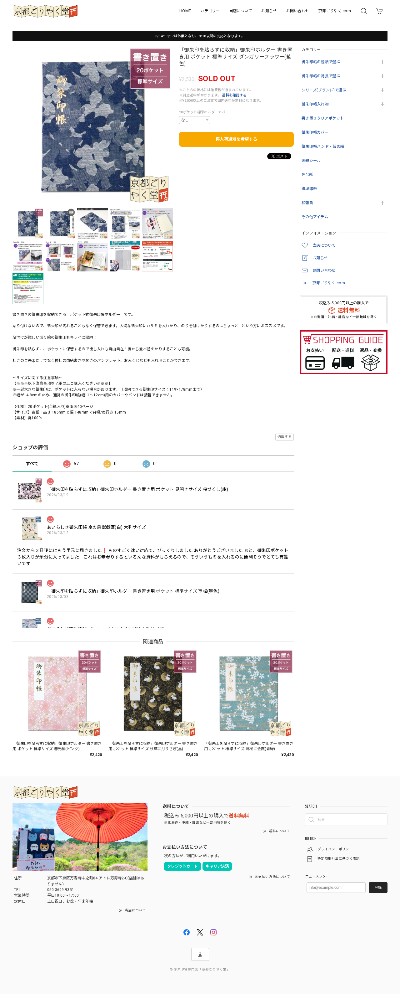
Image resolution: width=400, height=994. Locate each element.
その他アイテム (315, 217)
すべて (32, 463)
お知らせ (269, 11)
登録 (378, 887)
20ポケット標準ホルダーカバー (204, 112)
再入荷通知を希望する (236, 139)
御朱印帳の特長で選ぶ (321, 76)
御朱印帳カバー (315, 132)
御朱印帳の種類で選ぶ (321, 62)
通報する (285, 437)
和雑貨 (307, 203)
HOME (185, 11)
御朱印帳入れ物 (315, 104)
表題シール (311, 160)
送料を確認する (234, 95)
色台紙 (307, 175)
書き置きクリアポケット (323, 118)
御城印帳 (309, 189)
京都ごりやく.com (334, 11)
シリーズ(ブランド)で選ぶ (324, 90)
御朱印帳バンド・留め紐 (323, 146)
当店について (240, 11)
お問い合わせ (297, 11)
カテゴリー (209, 11)
